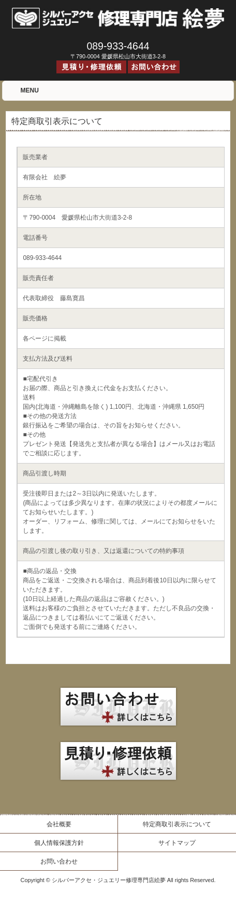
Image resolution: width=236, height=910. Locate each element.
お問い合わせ (59, 861)
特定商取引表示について (177, 824)
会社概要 (59, 824)
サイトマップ (177, 842)
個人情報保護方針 (59, 842)
